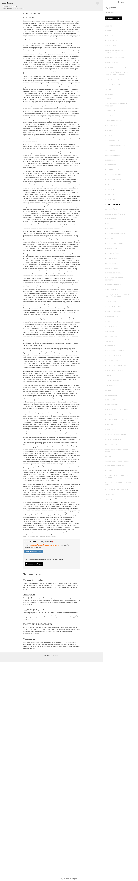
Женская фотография (33, 580)
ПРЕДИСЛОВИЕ (110, 12)
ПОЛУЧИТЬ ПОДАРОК (33, 551)
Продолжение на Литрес (113, 18)
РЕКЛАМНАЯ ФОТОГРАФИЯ (38, 624)
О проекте (47, 655)
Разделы (54, 655)
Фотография (29, 595)
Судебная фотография (33, 609)
